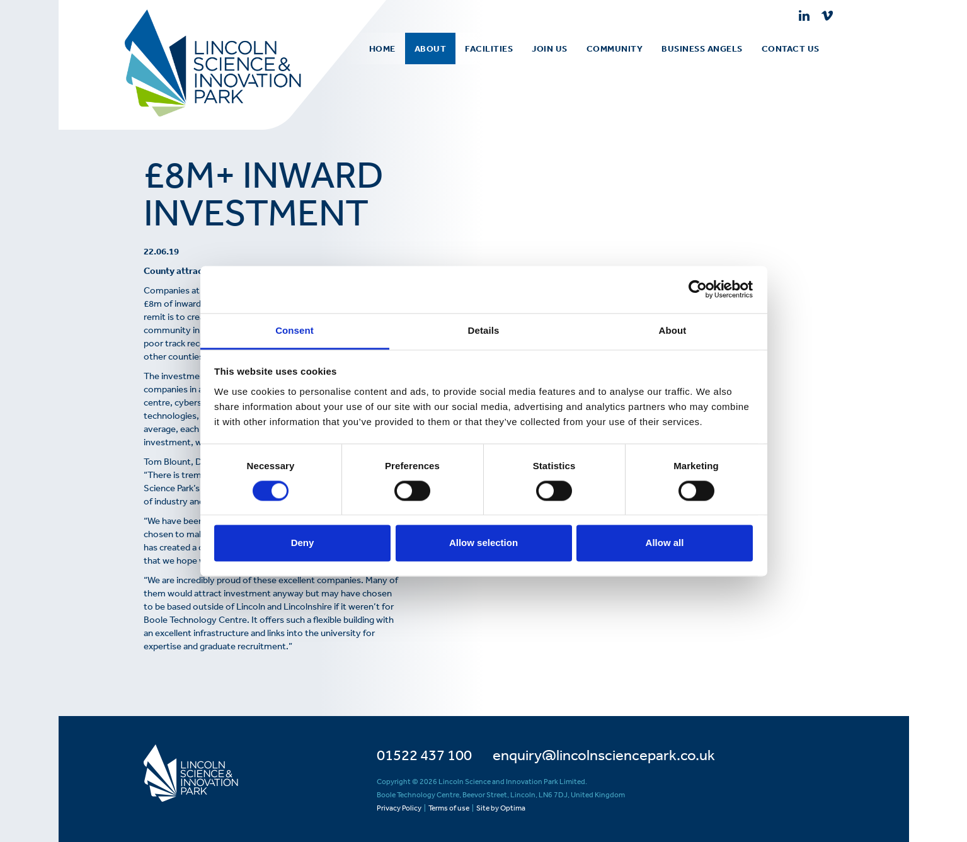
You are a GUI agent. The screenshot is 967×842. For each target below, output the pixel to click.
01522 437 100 (424, 754)
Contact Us (791, 48)
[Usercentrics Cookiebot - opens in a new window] (698, 289)
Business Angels (702, 48)
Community (614, 48)
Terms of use (448, 808)
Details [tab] (484, 330)
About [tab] (673, 330)
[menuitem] (430, 48)
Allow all (665, 543)
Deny (302, 543)
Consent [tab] (294, 330)
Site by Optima (500, 808)
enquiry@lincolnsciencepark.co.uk (604, 754)
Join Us (550, 48)
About (431, 48)
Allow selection (483, 543)
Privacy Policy (399, 808)
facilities (489, 48)
